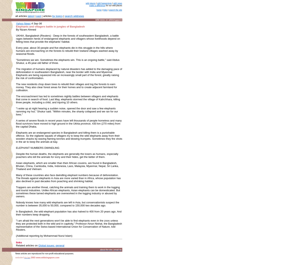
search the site (115, 10)
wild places (91, 3)
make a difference (97, 5)
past (38, 16)
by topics (57, 16)
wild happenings (104, 3)
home (99, 10)
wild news (117, 3)
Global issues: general (51, 245)
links (105, 10)
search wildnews (74, 16)
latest (31, 16)
